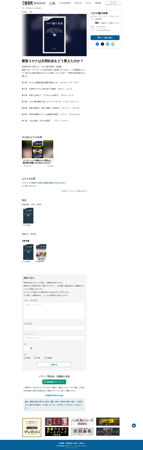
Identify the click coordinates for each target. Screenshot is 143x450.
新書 (31, 12)
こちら (45, 295)
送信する (54, 365)
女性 (38, 358)
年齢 (24, 344)
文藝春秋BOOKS (33, 3)
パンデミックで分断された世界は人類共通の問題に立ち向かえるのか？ (44, 183)
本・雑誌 (52, 3)
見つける (98, 3)
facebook (97, 44)
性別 (24, 354)
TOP (23, 8)
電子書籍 (28, 8)
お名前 (25, 323)
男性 (28, 358)
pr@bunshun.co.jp (54, 395)
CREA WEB (83, 445)
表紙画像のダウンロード (55, 382)
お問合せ (81, 443)
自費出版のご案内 (71, 443)
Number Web (77, 445)
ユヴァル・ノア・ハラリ (99, 16)
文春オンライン (69, 445)
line (112, 44)
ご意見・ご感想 (28, 300)
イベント (88, 3)
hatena (107, 44)
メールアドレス (28, 334)
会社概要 (61, 443)
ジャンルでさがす (64, 3)
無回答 (49, 358)
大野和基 (98, 19)
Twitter (102, 44)
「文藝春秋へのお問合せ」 (64, 405)
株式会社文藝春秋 (61, 445)
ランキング (77, 3)
